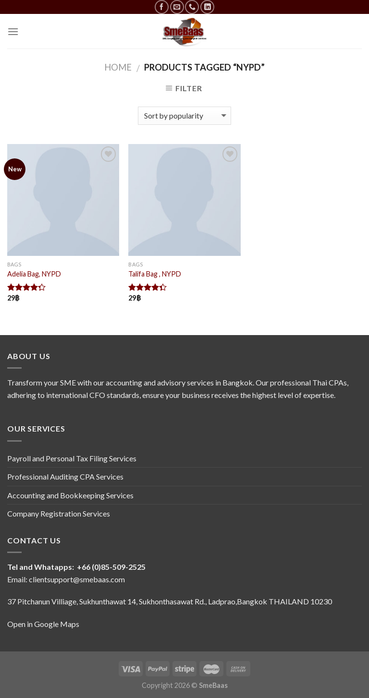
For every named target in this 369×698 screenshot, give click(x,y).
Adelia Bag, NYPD (34, 274)
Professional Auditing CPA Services (65, 476)
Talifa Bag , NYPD (154, 274)
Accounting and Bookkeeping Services (70, 495)
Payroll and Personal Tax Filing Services (71, 458)
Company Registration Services (58, 513)
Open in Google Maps (43, 623)
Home (118, 67)
